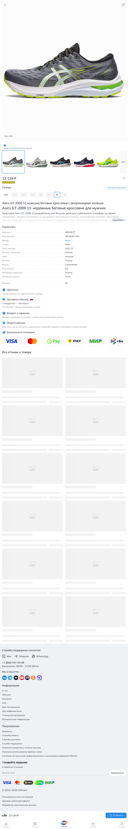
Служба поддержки (12, 743)
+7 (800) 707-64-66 (13, 662)
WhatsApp (40, 656)
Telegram (21, 656)
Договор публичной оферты (16, 801)
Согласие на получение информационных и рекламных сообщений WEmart (39, 756)
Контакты (6, 699)
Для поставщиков (11, 707)
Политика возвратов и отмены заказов (21, 747)
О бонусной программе (13, 715)
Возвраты (7, 731)
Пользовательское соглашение (17, 797)
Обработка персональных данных (19, 805)
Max (6, 656)
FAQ (4, 703)
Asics (67, 240)
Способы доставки (11, 739)
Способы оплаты (10, 735)
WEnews (6, 694)
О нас (5, 690)
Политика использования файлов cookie (22, 751)
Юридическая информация (16, 719)
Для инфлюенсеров (12, 711)
